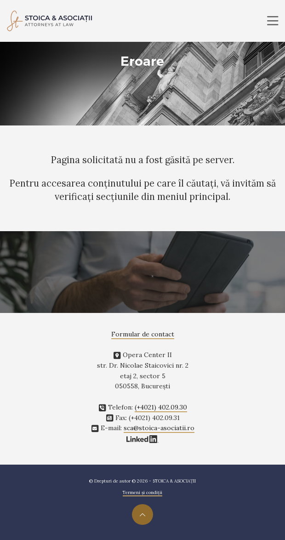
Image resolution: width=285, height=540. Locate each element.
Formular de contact (142, 334)
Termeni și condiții (142, 492)
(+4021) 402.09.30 (161, 407)
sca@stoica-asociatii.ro (159, 428)
